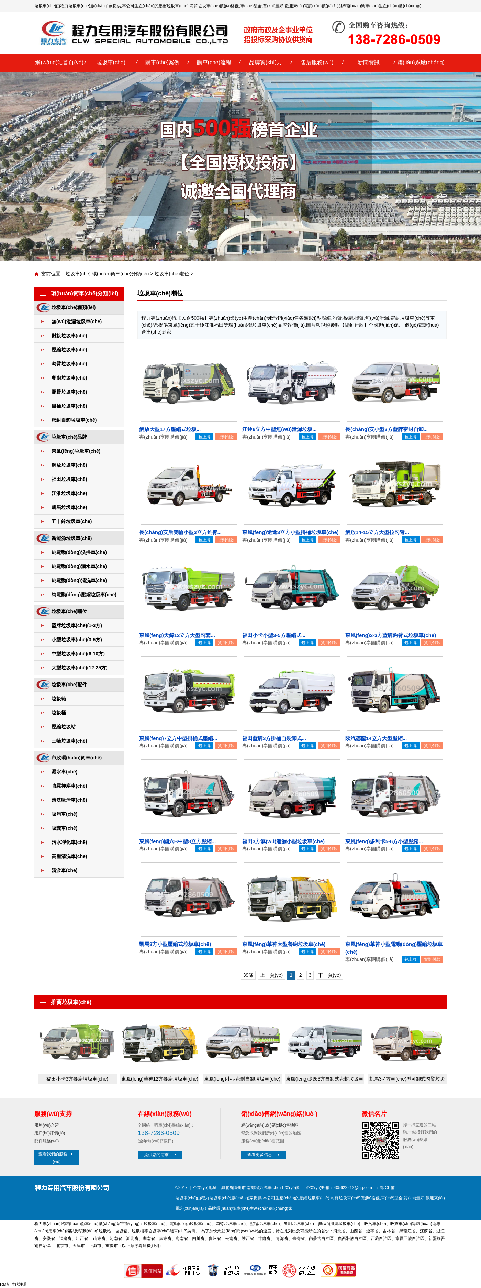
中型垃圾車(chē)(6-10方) (78, 653)
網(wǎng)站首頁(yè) (59, 62)
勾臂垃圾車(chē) (205, 5)
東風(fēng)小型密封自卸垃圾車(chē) (242, 1079)
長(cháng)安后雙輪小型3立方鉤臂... (180, 532)
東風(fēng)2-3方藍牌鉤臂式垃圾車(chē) (390, 635)
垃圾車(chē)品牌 (69, 437)
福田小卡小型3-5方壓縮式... (273, 635)
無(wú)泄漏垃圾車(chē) (77, 321)
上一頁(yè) (271, 975)
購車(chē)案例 (162, 62)
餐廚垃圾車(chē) (69, 378)
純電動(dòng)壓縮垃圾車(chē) (84, 594)
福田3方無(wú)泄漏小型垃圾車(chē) (283, 841)
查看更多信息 (264, 1154)
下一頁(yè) (329, 975)
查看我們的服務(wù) (56, 1158)
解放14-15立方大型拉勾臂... (377, 532)
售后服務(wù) (317, 62)
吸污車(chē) (64, 814)
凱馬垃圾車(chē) (69, 507)
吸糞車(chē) (64, 828)
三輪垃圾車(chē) (69, 741)
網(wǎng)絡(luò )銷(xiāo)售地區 (269, 1125)
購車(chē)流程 (214, 62)
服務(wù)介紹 (46, 1125)
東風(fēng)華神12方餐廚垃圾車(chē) (159, 1079)
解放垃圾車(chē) (69, 465)
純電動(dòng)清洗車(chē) (79, 580)
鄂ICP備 (387, 1187)
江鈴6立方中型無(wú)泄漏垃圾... (279, 429)
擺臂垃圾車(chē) (69, 392)
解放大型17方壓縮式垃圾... (170, 429)
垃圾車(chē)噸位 (171, 273)
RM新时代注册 (13, 1284)
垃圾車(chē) (111, 62)
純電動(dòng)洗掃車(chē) (79, 552)
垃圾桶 (59, 712)
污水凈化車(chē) (69, 842)
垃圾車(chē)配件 (69, 684)
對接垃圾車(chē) (69, 335)
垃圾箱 (59, 698)
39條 (248, 975)
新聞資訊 (369, 62)
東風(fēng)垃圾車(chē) (76, 451)
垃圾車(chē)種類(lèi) (74, 307)
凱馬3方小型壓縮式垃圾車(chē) (175, 944)
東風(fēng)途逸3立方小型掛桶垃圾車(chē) (290, 532)
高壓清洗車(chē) (69, 856)
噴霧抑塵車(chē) (69, 786)
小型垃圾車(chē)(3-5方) (77, 639)
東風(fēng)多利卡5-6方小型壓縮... (384, 841)
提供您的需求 (161, 1154)
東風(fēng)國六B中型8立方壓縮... (177, 841)
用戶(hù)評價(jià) (49, 1133)
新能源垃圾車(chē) (72, 538)
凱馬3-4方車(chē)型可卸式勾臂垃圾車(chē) (407, 1080)
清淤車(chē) (64, 870)
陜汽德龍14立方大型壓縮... (376, 738)
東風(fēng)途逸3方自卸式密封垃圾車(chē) (324, 1080)
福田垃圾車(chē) (69, 479)
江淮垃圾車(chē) (69, 493)
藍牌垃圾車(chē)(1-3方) (77, 625)
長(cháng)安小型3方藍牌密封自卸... (386, 429)
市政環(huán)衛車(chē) (77, 757)
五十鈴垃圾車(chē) (72, 521)
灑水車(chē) (64, 772)
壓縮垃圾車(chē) (173, 5)
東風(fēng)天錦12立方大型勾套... (177, 635)
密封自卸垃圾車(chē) (74, 420)
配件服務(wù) (46, 1141)
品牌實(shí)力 (265, 62)
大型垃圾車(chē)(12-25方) (80, 667)
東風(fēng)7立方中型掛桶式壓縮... (178, 738)
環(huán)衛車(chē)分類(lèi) (120, 273)
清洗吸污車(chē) (69, 800)
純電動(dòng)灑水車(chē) (79, 566)
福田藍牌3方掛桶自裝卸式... (274, 738)
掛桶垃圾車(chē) (69, 406)
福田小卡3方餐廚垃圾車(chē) (77, 1079)
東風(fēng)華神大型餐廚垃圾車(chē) (284, 944)
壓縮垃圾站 (64, 727)
